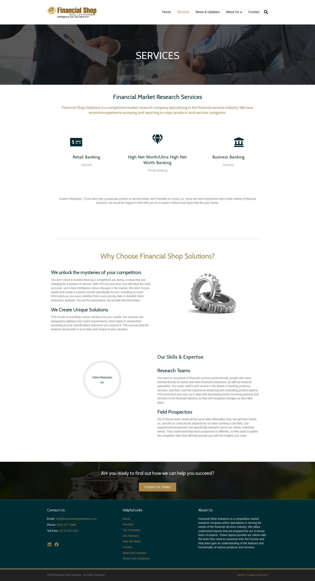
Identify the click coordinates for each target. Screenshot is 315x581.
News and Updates (134, 552)
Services (183, 12)
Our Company (131, 530)
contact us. (178, 198)
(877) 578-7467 (69, 530)
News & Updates (208, 12)
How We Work (132, 541)
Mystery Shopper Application (252, 575)
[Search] (265, 12)
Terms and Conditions (136, 558)
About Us (232, 12)
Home (166, 12)
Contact (253, 12)
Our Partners (131, 535)
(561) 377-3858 (66, 524)
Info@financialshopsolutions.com (76, 518)
